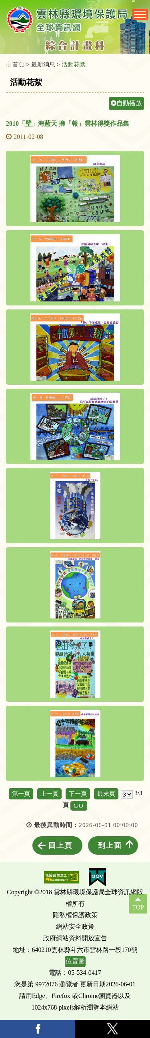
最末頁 (106, 793)
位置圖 (75, 961)
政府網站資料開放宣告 (75, 938)
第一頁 (21, 793)
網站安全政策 (75, 926)
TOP (138, 907)
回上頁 (60, 845)
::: (8, 64)
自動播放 (126, 103)
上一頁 (49, 793)
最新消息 (43, 64)
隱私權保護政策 (75, 915)
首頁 (18, 64)
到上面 (110, 845)
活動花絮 (74, 64)
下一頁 (78, 793)
